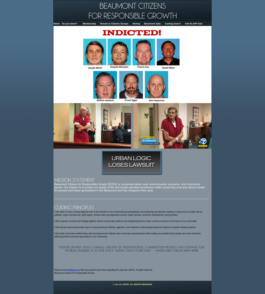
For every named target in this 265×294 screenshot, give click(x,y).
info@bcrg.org (73, 270)
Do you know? (69, 23)
